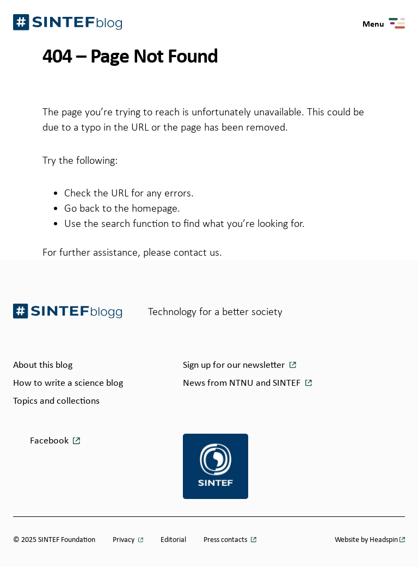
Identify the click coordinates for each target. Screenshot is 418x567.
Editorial (173, 539)
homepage (154, 207)
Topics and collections (56, 400)
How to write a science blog (68, 382)
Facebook (49, 440)
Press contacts (226, 539)
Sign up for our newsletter (235, 364)
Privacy (124, 539)
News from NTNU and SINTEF (243, 382)
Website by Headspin (366, 539)
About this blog (42, 364)
